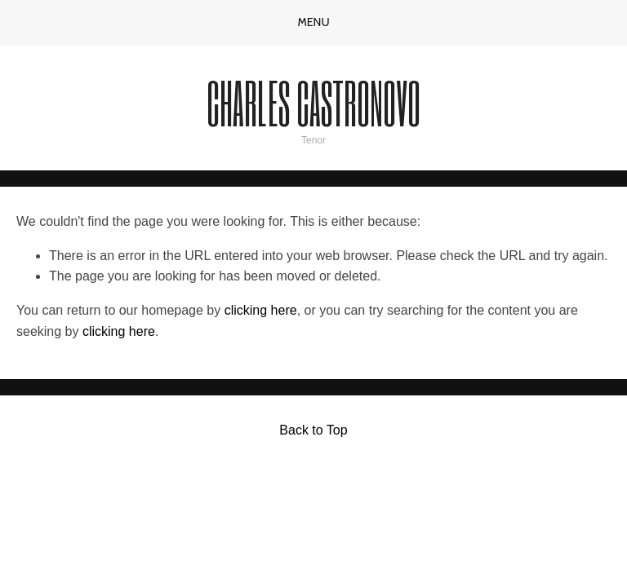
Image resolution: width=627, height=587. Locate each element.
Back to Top (313, 430)
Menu (313, 22)
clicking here (261, 310)
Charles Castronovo (313, 102)
